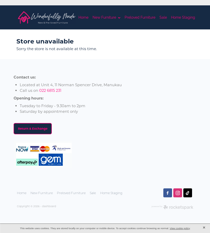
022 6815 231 (50, 90)
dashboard (49, 206)
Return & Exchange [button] (32, 128)
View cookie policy (180, 228)
